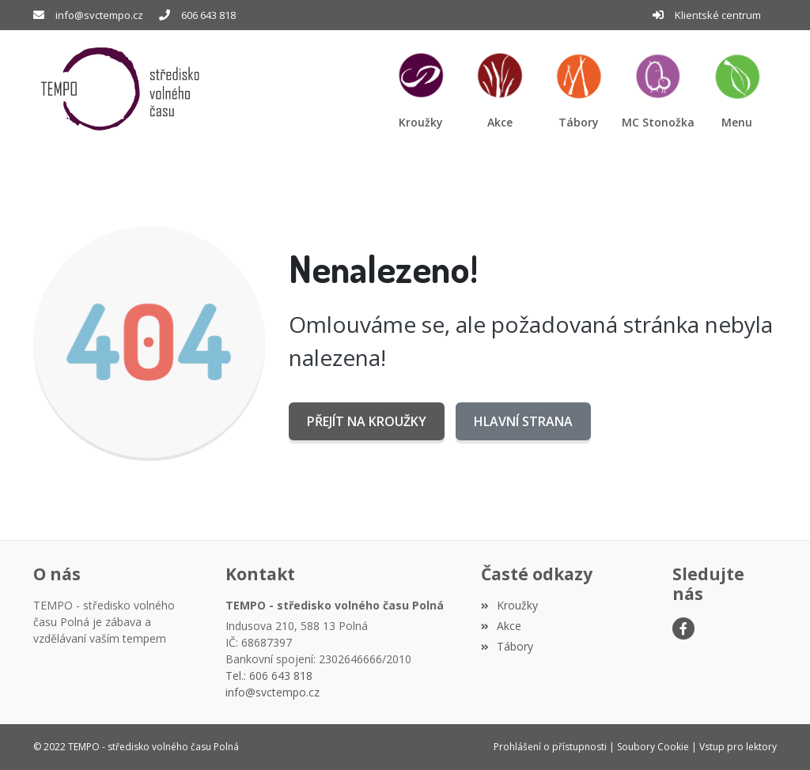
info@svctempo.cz (99, 15)
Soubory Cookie (653, 746)
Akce (501, 625)
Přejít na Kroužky (366, 421)
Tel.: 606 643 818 (268, 675)
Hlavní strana (523, 421)
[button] (737, 89)
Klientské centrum (718, 15)
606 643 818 (208, 15)
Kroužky (509, 605)
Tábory (507, 646)
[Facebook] (683, 628)
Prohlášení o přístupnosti (550, 746)
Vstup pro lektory (738, 746)
